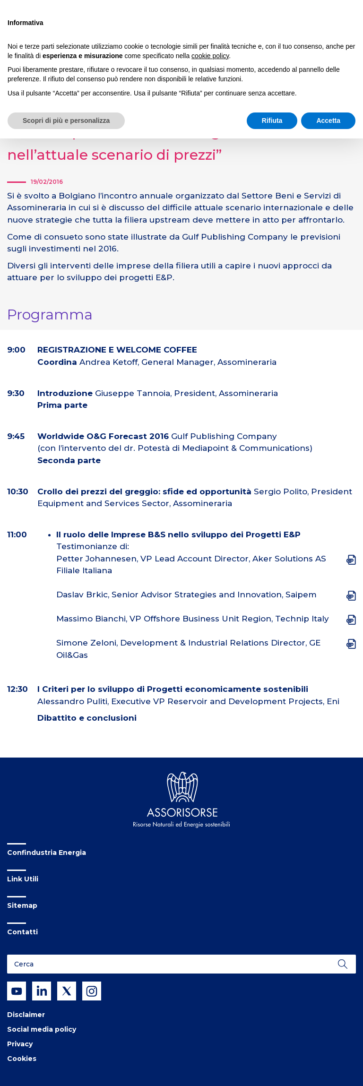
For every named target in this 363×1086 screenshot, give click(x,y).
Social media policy (41, 1029)
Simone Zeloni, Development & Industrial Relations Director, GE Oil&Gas (188, 649)
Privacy (20, 1044)
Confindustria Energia (46, 852)
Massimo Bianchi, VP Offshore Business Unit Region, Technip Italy (192, 618)
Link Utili (22, 879)
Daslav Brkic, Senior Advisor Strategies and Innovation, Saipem (186, 594)
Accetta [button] (328, 120)
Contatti (22, 932)
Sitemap (22, 905)
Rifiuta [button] (272, 120)
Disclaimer (26, 1014)
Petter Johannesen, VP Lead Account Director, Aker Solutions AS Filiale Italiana (191, 565)
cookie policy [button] (210, 56)
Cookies (21, 1058)
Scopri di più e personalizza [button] (66, 120)
